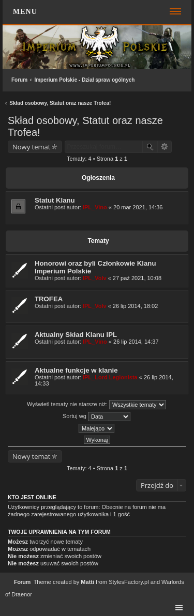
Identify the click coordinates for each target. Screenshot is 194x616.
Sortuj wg (96, 416)
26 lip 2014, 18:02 (135, 306)
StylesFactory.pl (128, 582)
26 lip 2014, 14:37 (135, 341)
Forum (19, 80)
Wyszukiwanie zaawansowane (165, 147)
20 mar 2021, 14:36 (137, 207)
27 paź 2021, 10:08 (137, 278)
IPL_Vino (95, 207)
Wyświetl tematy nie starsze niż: (96, 404)
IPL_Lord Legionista (110, 377)
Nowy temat (31, 146)
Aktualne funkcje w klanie (76, 370)
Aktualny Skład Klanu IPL (76, 334)
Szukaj (150, 147)
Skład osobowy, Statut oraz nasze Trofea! (60, 103)
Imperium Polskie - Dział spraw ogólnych (84, 80)
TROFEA (49, 299)
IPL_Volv (95, 278)
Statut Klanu (55, 200)
